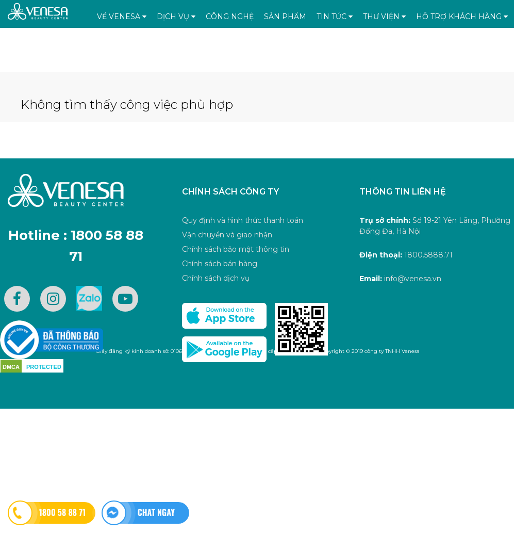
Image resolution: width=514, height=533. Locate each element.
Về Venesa (121, 16)
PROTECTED (43, 367)
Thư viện (384, 16)
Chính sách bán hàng (219, 263)
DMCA (11, 367)
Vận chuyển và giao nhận (227, 234)
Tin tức (335, 16)
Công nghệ (230, 16)
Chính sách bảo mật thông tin (235, 249)
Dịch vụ (176, 16)
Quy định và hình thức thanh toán (242, 220)
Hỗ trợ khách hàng (462, 16)
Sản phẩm (285, 16)
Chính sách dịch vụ (216, 278)
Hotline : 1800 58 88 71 (75, 246)
